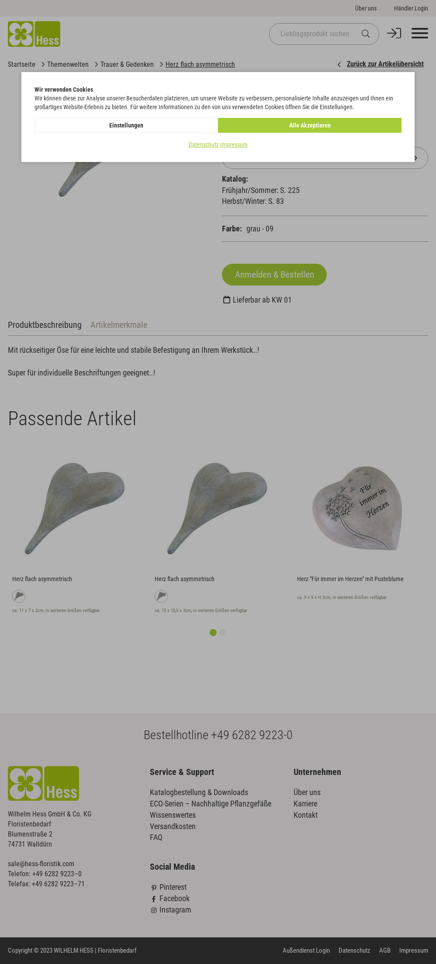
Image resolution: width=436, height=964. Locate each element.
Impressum (234, 144)
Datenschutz (204, 144)
